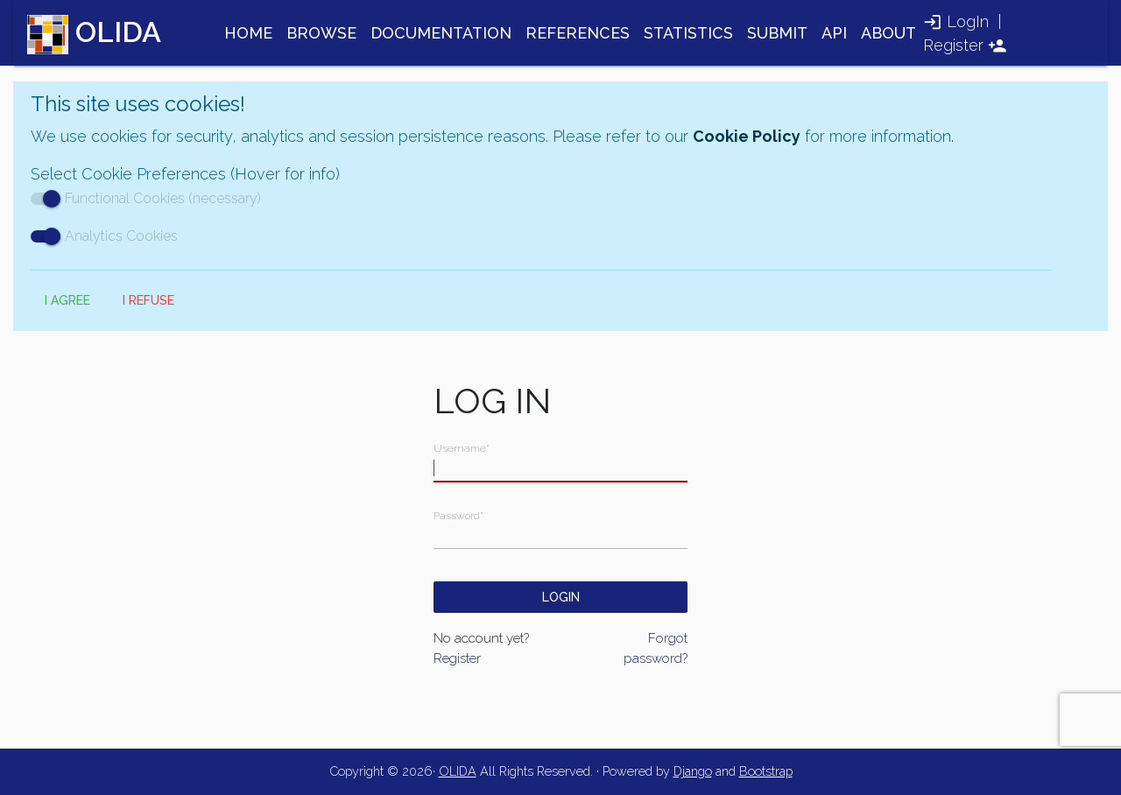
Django (692, 770)
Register (953, 45)
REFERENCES (577, 33)
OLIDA (457, 770)
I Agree (67, 300)
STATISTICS (688, 33)
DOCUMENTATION (440, 33)
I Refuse (148, 300)
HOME (248, 33)
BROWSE (321, 33)
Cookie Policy (746, 136)
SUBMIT (777, 33)
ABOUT (888, 33)
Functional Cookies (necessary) (146, 198)
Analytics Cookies (104, 236)
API (834, 33)
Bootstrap (766, 770)
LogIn (968, 21)
